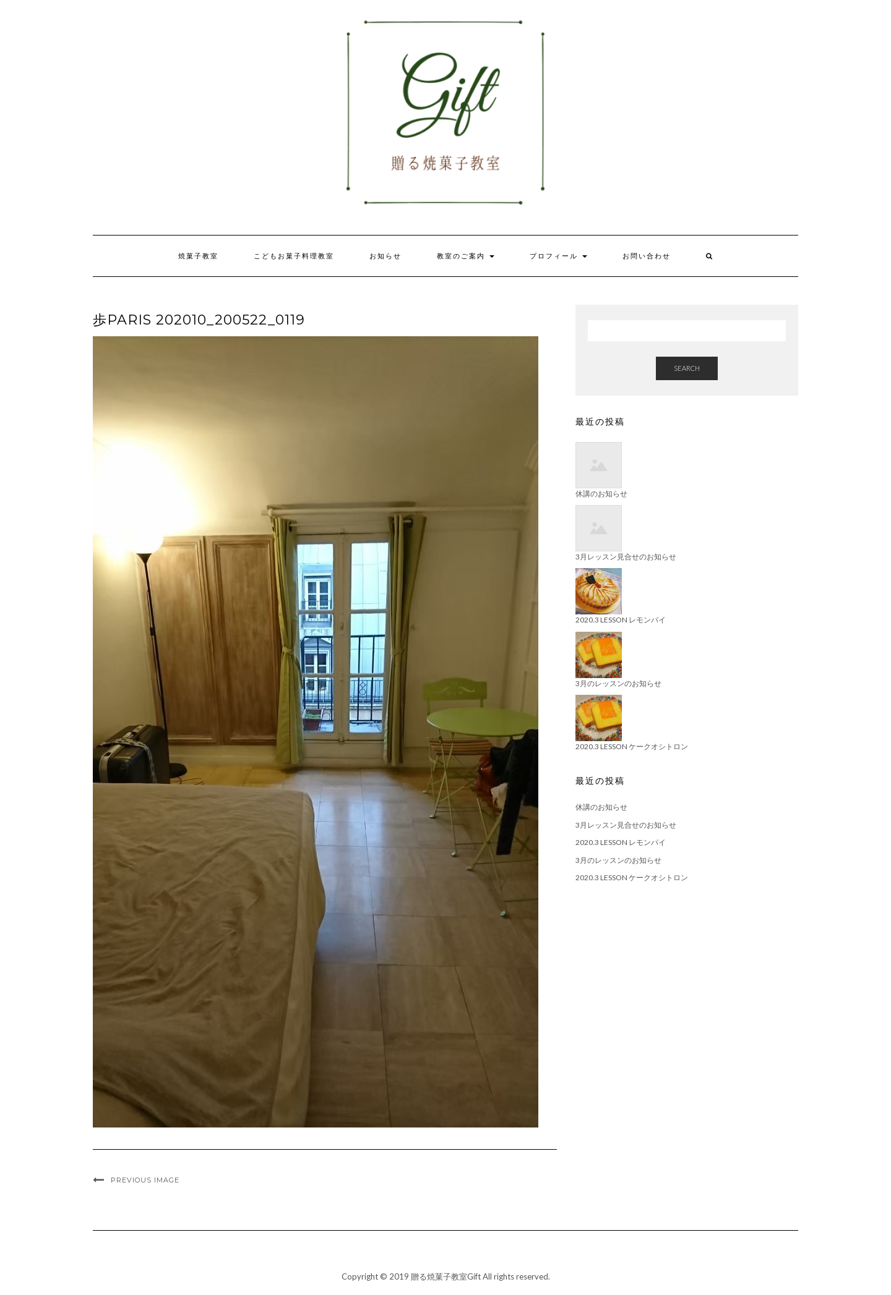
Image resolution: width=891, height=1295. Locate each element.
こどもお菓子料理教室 (294, 256)
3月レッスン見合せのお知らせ (625, 825)
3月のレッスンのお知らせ (618, 860)
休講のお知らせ (601, 807)
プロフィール (558, 256)
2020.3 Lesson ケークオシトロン (631, 877)
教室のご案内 (465, 256)
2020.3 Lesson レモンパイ (620, 842)
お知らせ (385, 256)
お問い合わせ (646, 256)
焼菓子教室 (198, 256)
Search (687, 368)
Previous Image (145, 1180)
